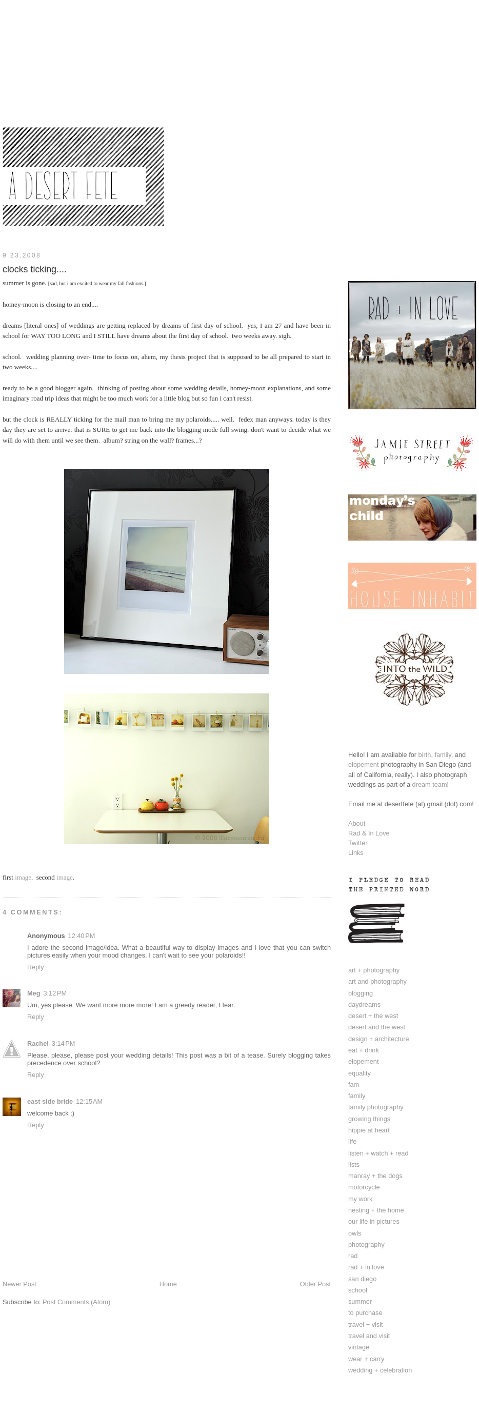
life (352, 1141)
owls (354, 1233)
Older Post (315, 1284)
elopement (363, 764)
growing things (369, 1119)
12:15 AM (89, 1101)
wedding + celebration (380, 1370)
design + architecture (378, 1039)
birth (424, 755)
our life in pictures (374, 1221)
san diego (362, 1279)
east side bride (50, 1101)
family (442, 755)
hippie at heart (369, 1130)
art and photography (377, 981)
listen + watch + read (378, 1153)
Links (356, 853)
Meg (33, 993)
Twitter (358, 843)
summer (360, 1301)
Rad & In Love (369, 833)
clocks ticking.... (35, 269)
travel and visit (369, 1336)
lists (354, 1164)
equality (359, 1073)
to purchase (365, 1313)
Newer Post (19, 1284)
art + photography (374, 970)
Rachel (38, 1043)
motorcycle (364, 1187)
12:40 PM (81, 936)
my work (360, 1199)
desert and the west (376, 1027)
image (23, 877)
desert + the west (373, 1016)
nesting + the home (376, 1210)
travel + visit (365, 1324)
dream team (429, 784)
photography (366, 1244)
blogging (360, 993)
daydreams (364, 1004)
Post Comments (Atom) (76, 1302)
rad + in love (366, 1267)
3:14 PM (63, 1043)
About (356, 823)
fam (353, 1084)
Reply (35, 967)
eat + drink (363, 1050)
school (357, 1290)
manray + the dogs (375, 1176)
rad (352, 1256)
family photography (376, 1107)
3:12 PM (55, 993)
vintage (358, 1347)
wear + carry (366, 1359)
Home (168, 1284)
